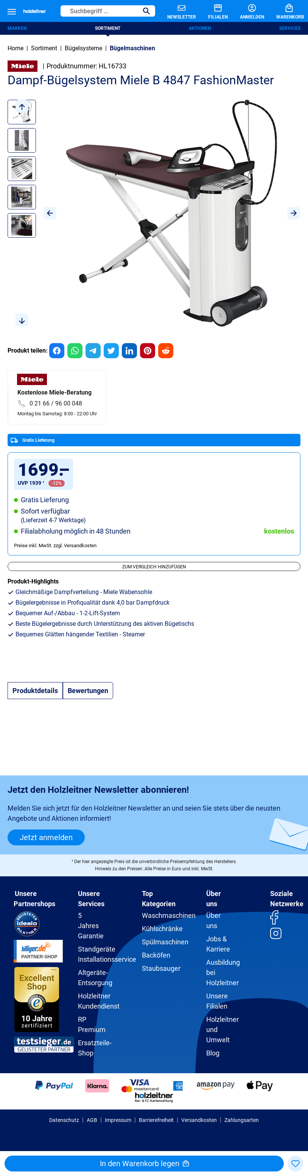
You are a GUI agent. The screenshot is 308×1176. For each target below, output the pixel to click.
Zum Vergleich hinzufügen (154, 566)
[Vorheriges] (50, 213)
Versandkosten (199, 1120)
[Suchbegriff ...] (99, 11)
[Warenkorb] (284, 11)
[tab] (35, 690)
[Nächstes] (293, 213)
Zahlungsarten (241, 1120)
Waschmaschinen (169, 915)
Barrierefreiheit (156, 1120)
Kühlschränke (162, 929)
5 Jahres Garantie (91, 925)
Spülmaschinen (165, 942)
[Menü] (12, 11)
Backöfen (156, 955)
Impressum (118, 1120)
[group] (56, 350)
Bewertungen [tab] (88, 691)
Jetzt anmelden (46, 837)
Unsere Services (91, 899)
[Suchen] (146, 11)
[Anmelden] (246, 11)
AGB (92, 1120)
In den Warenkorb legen (144, 1163)
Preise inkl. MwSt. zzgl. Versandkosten (55, 545)
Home (15, 48)
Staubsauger (161, 968)
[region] (154, 213)
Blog (212, 1053)
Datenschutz (64, 1120)
